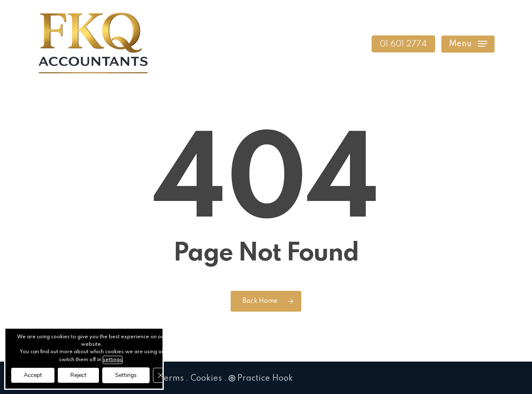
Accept (33, 375)
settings (112, 359)
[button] (468, 44)
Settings (126, 375)
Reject (78, 375)
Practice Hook (261, 378)
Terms (171, 378)
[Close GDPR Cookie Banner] (160, 375)
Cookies (206, 378)
